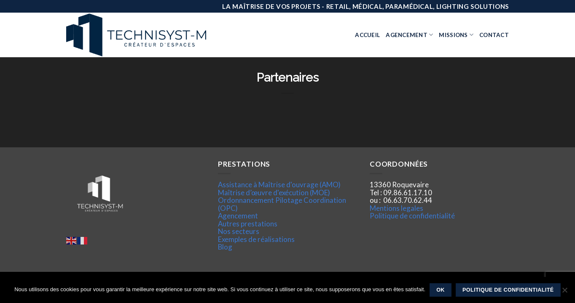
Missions (456, 35)
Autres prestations (247, 223)
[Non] (564, 292)
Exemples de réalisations (256, 239)
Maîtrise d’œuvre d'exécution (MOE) (274, 192)
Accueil (367, 35)
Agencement (409, 35)
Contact (494, 35)
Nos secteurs (238, 231)
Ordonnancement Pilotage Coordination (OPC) (282, 204)
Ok (440, 290)
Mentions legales (396, 208)
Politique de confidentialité (412, 215)
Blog (225, 246)
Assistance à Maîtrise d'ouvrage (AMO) (279, 184)
